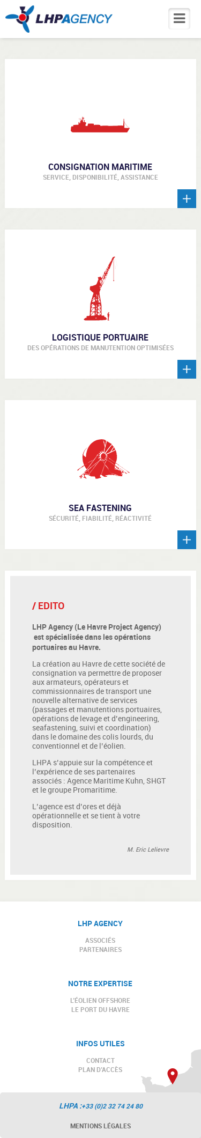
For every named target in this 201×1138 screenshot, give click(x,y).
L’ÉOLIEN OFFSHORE (100, 1000)
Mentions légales (100, 1125)
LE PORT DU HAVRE (100, 1009)
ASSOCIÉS (100, 940)
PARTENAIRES (100, 949)
